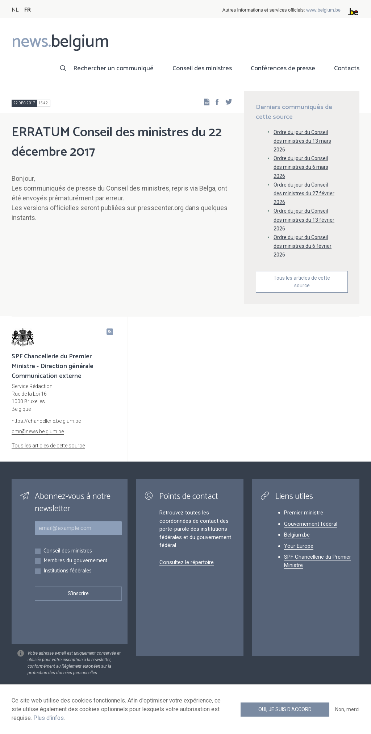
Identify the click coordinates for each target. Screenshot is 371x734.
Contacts (346, 68)
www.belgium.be (323, 10)
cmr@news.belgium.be (38, 431)
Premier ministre (303, 512)
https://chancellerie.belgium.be (46, 421)
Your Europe (298, 546)
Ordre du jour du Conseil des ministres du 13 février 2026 (304, 219)
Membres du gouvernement (75, 561)
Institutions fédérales (67, 571)
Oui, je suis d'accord (285, 709)
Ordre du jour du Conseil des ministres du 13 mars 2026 (302, 141)
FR (27, 10)
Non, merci (347, 709)
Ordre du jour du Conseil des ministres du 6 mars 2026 (301, 167)
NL (15, 10)
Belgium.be (297, 534)
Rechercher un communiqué (113, 68)
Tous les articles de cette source (302, 281)
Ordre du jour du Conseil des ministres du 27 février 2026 (304, 193)
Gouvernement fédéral (310, 524)
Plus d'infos (48, 717)
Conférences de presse (283, 68)
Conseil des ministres (202, 68)
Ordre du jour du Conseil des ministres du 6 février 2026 (303, 246)
